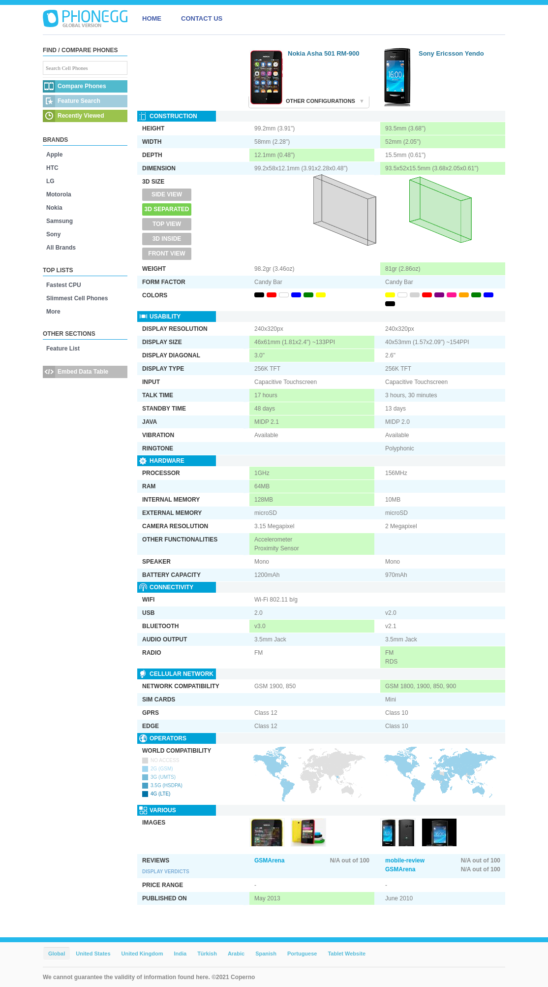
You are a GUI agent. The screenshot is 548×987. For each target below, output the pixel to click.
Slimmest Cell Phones (77, 298)
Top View (166, 224)
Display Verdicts (165, 871)
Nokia (54, 207)
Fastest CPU (63, 285)
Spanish (265, 953)
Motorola (58, 194)
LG (50, 181)
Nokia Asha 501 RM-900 (323, 53)
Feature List (63, 348)
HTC (52, 167)
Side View (167, 194)
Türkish (207, 953)
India (180, 953)
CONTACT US (201, 18)
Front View (166, 253)
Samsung (59, 221)
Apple (54, 154)
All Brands (61, 247)
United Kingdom (142, 953)
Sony (53, 234)
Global (56, 953)
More (53, 311)
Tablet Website (346, 953)
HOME (151, 18)
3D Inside (167, 238)
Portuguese (302, 953)
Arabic (236, 953)
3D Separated (167, 209)
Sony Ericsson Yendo (451, 53)
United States (93, 953)
